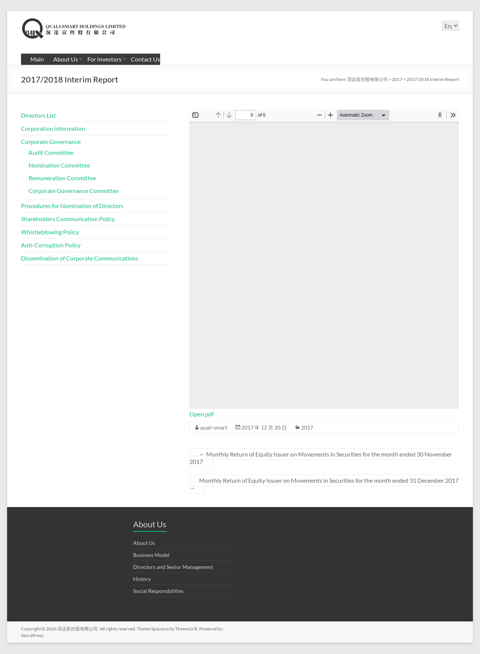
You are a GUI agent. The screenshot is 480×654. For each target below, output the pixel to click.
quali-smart (213, 427)
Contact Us (145, 59)
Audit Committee (51, 152)
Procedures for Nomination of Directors (72, 205)
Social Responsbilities (158, 591)
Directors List (38, 115)
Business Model (151, 555)
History (142, 579)
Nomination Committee (59, 165)
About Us (65, 59)
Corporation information (53, 128)
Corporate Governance (51, 141)
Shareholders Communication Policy (68, 218)
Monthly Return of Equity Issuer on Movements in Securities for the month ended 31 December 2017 (324, 484)
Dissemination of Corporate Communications (79, 258)
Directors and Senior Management (173, 567)
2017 (307, 427)
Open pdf (201, 414)
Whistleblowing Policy (50, 231)
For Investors (104, 59)
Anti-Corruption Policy (51, 244)
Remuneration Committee (62, 177)
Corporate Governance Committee (73, 190)
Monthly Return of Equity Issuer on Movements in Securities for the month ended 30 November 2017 (320, 457)
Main (37, 59)
